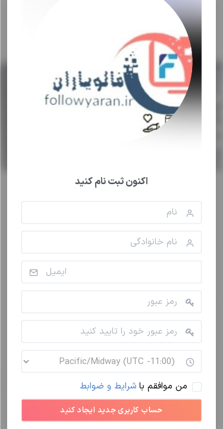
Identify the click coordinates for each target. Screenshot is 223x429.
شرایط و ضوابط (108, 386)
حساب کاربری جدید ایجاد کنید (111, 410)
